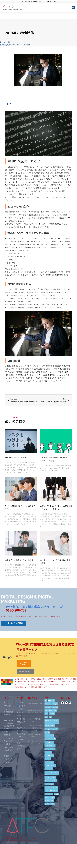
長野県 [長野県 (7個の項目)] (52, 804)
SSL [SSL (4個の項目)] (50, 717)
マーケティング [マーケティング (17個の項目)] (49, 784)
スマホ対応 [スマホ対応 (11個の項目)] (48, 752)
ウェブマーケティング (17, 45)
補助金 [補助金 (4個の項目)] (52, 797)
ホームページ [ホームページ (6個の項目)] (48, 769)
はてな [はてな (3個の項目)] (47, 732)
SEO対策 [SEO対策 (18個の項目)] (52, 713)
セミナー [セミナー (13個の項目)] (47, 759)
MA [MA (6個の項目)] (55, 710)
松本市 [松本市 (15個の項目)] (47, 797)
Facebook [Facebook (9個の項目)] (48, 704)
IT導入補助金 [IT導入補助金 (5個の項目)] (48, 710)
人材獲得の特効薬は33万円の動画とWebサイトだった (35, 712)
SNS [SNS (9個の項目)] (46, 717)
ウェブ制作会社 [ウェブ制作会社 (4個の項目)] (49, 742)
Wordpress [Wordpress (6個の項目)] (48, 729)
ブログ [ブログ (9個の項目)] (47, 765)
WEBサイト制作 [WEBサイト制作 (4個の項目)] (49, 725)
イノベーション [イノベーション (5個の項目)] (49, 735)
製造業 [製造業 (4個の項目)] (47, 800)
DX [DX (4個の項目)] (53, 700)
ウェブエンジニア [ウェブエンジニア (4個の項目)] (50, 739)
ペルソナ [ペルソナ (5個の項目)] (53, 765)
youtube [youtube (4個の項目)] (55, 729)
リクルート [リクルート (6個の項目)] (54, 787)
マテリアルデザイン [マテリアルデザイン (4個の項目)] (50, 781)
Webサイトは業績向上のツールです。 (20, 560)
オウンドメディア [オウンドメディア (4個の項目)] (50, 745)
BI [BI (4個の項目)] (45, 700)
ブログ (28, 45)
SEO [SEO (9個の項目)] (46, 713)
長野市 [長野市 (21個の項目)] (47, 804)
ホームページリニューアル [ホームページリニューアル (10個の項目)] (51, 773)
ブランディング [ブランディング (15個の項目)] (49, 762)
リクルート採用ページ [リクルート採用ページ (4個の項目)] (51, 790)
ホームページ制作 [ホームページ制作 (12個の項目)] (50, 777)
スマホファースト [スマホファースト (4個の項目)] (50, 749)
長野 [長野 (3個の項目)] (52, 800)
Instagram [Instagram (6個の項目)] (55, 707)
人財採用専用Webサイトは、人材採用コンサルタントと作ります (35, 728)
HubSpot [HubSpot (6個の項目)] (47, 707)
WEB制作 (5, 45)
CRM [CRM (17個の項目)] (49, 700)
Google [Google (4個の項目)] (55, 704)
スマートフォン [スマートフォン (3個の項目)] (49, 755)
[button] (73, 7)
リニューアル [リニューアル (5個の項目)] (48, 794)
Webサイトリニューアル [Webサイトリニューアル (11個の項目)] (51, 721)
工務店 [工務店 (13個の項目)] (56, 794)
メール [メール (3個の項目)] (47, 787)
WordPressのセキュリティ (15, 457)
